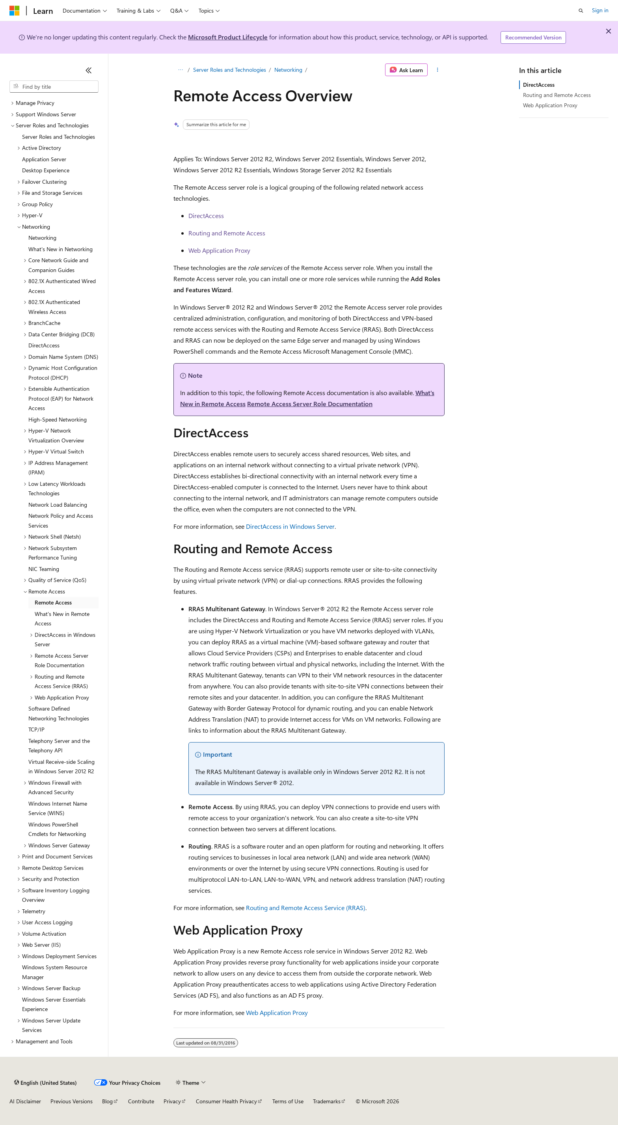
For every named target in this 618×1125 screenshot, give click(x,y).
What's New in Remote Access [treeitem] (62, 618)
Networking (288, 69)
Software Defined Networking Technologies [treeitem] (58, 713)
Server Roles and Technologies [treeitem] (58, 136)
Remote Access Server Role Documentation (309, 403)
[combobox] (54, 86)
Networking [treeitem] (42, 237)
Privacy (172, 1101)
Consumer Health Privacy (226, 1101)
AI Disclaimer (25, 1101)
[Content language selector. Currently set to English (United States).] (45, 1082)
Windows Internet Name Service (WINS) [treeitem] (57, 808)
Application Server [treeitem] (44, 159)
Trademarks (327, 1101)
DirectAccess (206, 215)
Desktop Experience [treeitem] (45, 170)
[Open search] (581, 11)
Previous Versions (71, 1101)
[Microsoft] (14, 11)
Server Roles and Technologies (229, 69)
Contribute (141, 1101)
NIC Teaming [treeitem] (43, 569)
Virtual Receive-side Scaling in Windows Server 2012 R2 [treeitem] (61, 766)
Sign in (600, 10)
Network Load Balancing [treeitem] (57, 504)
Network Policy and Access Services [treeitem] (60, 520)
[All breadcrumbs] (180, 69)
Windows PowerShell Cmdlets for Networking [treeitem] (57, 829)
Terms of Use (287, 1101)
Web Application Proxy (219, 250)
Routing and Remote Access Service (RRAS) (305, 907)
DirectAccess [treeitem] (44, 345)
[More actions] (438, 69)
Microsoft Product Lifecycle (228, 37)
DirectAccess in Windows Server (290, 526)
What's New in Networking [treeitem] (60, 249)
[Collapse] (89, 70)
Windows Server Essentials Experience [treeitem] (54, 1004)
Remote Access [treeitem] (53, 602)
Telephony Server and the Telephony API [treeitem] (59, 745)
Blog (107, 1101)
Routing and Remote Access (226, 233)
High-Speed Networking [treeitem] (57, 419)
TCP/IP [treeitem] (36, 729)
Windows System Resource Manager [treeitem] (54, 972)
